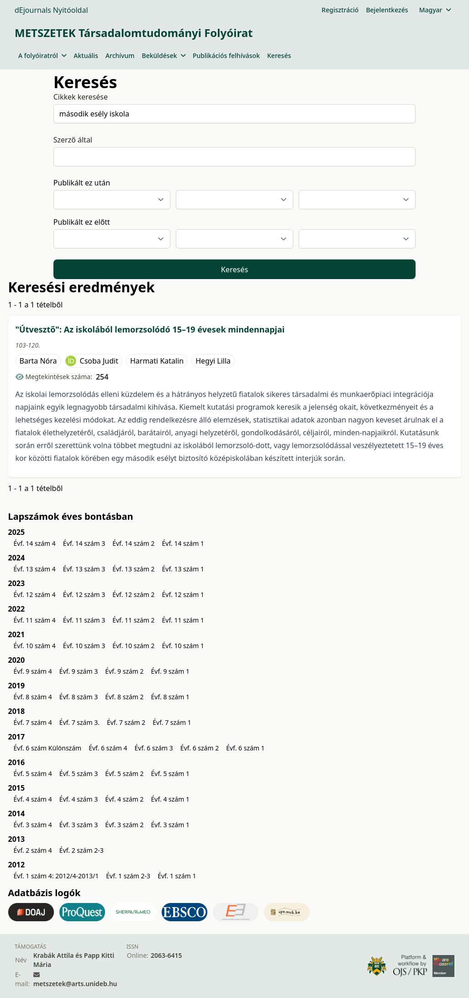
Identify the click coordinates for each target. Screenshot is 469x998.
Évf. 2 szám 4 (33, 850)
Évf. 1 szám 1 (177, 875)
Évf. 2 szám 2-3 (81, 850)
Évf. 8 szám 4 (33, 696)
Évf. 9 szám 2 (124, 671)
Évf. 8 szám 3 (78, 696)
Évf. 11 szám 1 (183, 620)
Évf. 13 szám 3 (84, 569)
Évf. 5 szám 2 (124, 773)
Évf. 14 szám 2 (133, 543)
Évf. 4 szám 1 (170, 799)
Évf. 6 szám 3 (153, 748)
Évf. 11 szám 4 (35, 620)
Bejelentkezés (387, 9)
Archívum (120, 55)
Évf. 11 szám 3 (84, 620)
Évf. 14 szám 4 (35, 543)
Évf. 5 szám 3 (78, 773)
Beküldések (163, 55)
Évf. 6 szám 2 (199, 748)
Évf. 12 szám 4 (35, 594)
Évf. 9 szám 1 (170, 671)
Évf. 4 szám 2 (124, 799)
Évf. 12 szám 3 (84, 594)
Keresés (279, 55)
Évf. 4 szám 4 (33, 799)
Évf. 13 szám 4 (35, 569)
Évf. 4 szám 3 (78, 799)
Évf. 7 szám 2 (126, 722)
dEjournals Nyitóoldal (51, 10)
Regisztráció (339, 9)
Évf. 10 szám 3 (84, 645)
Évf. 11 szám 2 (133, 620)
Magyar (435, 9)
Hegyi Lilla (213, 361)
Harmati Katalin (157, 361)
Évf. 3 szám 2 (124, 824)
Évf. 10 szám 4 (35, 645)
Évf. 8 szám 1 (170, 696)
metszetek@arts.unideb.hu (75, 983)
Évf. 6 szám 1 (245, 748)
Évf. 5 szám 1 (170, 773)
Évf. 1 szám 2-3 (128, 875)
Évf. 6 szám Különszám (48, 748)
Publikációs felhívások (226, 55)
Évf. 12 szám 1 (183, 594)
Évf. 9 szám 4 (33, 671)
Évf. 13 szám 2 (133, 569)
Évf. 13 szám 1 (183, 569)
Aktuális (86, 55)
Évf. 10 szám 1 (183, 645)
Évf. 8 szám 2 (124, 696)
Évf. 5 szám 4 (33, 773)
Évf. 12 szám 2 (133, 594)
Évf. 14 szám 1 (183, 543)
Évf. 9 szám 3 (78, 671)
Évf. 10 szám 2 (133, 645)
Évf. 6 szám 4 (108, 748)
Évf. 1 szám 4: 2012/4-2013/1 (56, 875)
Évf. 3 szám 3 (78, 824)
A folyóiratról (42, 55)
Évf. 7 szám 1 (172, 722)
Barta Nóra (38, 361)
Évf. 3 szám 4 (33, 824)
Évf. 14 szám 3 (84, 543)
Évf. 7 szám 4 (33, 722)
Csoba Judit (99, 361)
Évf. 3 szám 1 (170, 824)
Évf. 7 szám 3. (79, 722)
